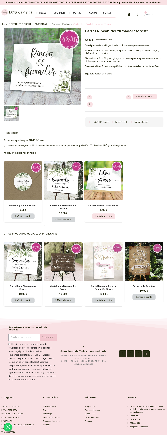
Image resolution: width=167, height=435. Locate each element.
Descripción (12, 133)
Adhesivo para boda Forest (23, 205)
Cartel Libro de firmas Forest (103, 205)
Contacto (132, 397)
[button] (6, 66)
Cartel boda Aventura (144, 286)
